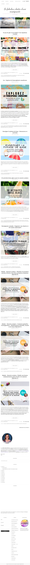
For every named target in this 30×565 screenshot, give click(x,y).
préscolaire (24, 221)
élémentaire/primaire (20, 75)
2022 (2, 472)
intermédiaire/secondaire (5, 76)
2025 (2, 466)
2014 (2, 482)
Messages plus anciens (24, 427)
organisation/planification (17, 221)
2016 (2, 479)
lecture (12, 549)
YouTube (12, 552)
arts (16, 544)
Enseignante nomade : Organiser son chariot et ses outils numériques (15, 226)
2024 (2, 470)
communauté (13, 559)
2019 (2, 476)
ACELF (5, 125)
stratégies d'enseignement (14, 530)
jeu (10, 76)
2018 (2, 477)
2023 (2, 471)
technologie (10, 127)
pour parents (24, 126)
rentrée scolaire (19, 371)
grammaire (21, 173)
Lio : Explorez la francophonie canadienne (15, 80)
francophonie (10, 126)
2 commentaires (3, 218)
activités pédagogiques (8, 75)
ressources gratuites (4, 127)
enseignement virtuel (4, 126)
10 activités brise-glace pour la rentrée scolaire (15, 178)
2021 (2, 473)
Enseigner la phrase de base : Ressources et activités (15, 132)
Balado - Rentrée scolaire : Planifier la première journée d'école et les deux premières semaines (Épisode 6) (15, 273)
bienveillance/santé (13, 547)
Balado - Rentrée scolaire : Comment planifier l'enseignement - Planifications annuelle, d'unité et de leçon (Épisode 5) (15, 325)
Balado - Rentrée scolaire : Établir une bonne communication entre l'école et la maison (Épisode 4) (15, 377)
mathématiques (13, 76)
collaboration (14, 75)
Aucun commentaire (4, 73)
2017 (2, 478)
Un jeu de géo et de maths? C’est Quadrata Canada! (15, 33)
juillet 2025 (4, 467)
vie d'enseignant (13, 535)
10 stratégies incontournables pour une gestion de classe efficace (7, 26)
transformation (18, 267)
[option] (7, 22)
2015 (2, 481)
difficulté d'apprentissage (14, 554)
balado (5, 371)
